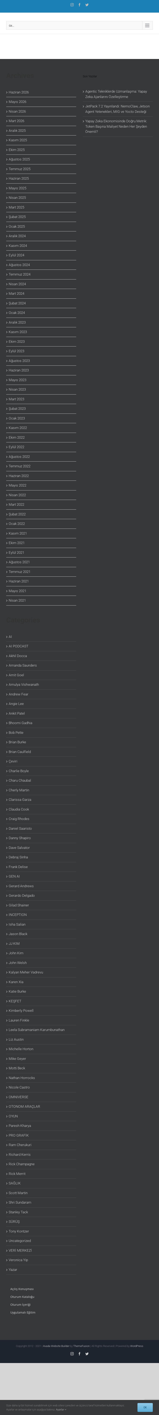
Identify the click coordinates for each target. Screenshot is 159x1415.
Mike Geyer (17, 1059)
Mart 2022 (16, 504)
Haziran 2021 (19, 581)
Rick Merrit (17, 1174)
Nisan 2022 (17, 495)
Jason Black (18, 934)
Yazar (13, 1270)
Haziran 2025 (19, 178)
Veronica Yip (18, 1260)
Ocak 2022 (17, 524)
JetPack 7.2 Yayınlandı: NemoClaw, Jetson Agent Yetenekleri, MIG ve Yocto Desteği (117, 109)
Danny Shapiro (20, 838)
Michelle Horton (21, 1049)
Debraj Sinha (18, 857)
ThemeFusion (81, 1346)
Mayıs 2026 (17, 102)
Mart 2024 (16, 293)
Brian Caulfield (20, 752)
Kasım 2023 (18, 332)
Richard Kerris (20, 1154)
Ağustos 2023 (19, 361)
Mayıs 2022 (17, 485)
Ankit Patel (17, 713)
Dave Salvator (19, 848)
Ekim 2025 (17, 150)
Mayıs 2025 (17, 188)
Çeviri (13, 761)
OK (145, 1407)
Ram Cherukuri (20, 1145)
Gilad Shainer (19, 905)
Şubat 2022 (17, 514)
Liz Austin (16, 1039)
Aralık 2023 (17, 322)
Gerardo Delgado (22, 895)
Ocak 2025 (17, 226)
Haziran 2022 (19, 476)
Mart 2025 (16, 207)
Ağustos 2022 (19, 457)
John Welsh (18, 963)
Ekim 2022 (17, 437)
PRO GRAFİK (19, 1135)
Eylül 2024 (16, 255)
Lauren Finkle (19, 1020)
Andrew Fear (18, 694)
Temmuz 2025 (19, 169)
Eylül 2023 (16, 351)
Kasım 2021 (18, 533)
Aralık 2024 (17, 236)
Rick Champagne (22, 1164)
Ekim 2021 (17, 543)
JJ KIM (14, 943)
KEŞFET (15, 1001)
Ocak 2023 (17, 418)
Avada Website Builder (56, 1346)
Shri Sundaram (20, 1202)
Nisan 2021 (17, 600)
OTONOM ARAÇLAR (24, 1106)
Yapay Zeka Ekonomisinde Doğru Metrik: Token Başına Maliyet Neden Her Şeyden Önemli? (116, 126)
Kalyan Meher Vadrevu (26, 972)
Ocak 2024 (17, 313)
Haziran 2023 (19, 370)
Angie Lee (16, 704)
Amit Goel (16, 675)
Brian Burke (17, 742)
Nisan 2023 (17, 389)
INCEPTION (18, 915)
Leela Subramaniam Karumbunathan (37, 1030)
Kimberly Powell (21, 1011)
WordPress (136, 1346)
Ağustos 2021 (19, 562)
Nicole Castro (19, 1087)
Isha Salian (17, 924)
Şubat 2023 (17, 408)
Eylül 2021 (16, 552)
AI (10, 637)
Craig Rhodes (19, 819)
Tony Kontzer (19, 1231)
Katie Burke (17, 991)
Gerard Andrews (21, 886)
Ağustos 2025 (19, 159)
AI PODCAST (18, 646)
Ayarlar (61, 1409)
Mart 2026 (16, 121)
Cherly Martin (19, 790)
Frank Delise (18, 867)
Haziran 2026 (19, 92)
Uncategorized (20, 1241)
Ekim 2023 (17, 341)
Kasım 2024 (18, 246)
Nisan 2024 (17, 284)
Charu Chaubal (20, 780)
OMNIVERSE (18, 1097)
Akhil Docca (18, 656)
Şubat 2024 (17, 303)
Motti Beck (17, 1068)
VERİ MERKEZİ (20, 1250)
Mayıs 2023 (17, 380)
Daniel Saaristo (20, 828)
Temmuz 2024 (19, 274)
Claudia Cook (19, 809)
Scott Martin (18, 1193)
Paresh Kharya (20, 1126)
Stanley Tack (18, 1212)
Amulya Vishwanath (24, 684)
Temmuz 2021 (19, 572)
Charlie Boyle (19, 771)
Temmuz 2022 (19, 466)
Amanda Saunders (23, 665)
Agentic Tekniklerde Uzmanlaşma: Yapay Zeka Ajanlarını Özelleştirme (116, 94)
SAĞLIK (15, 1183)
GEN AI (14, 876)
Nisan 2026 (17, 111)
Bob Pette (16, 732)
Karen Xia (16, 982)
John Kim (16, 953)
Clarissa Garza (20, 800)
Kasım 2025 (18, 140)
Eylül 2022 (16, 447)
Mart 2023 (16, 399)
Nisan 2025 (17, 198)
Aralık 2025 (17, 130)
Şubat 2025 (17, 217)
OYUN (13, 1116)
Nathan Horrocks (22, 1078)
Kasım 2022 (18, 428)
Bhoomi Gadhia (20, 723)
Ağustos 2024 (19, 265)
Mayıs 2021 (17, 591)
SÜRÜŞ (14, 1221)
